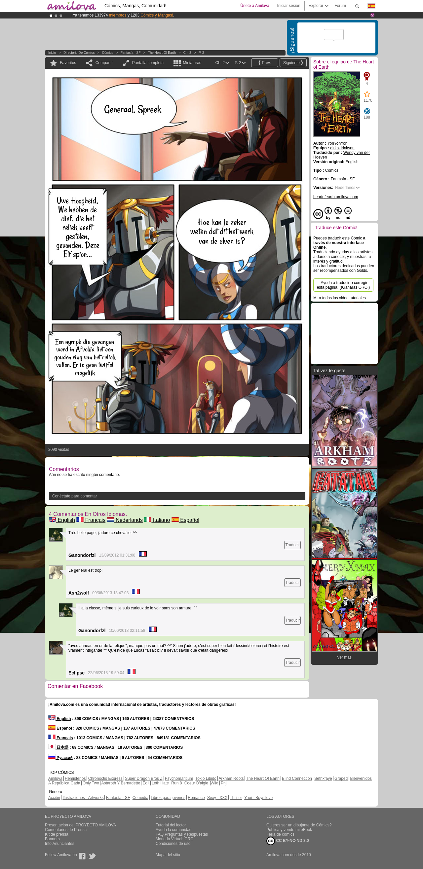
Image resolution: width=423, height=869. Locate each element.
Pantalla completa (148, 62)
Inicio (52, 52)
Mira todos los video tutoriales (339, 298)
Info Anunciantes (59, 843)
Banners (52, 839)
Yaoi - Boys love (258, 797)
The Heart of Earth (162, 52)
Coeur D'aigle (197, 783)
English (62, 520)
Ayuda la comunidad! (174, 829)
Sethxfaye (323, 778)
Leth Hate (160, 783)
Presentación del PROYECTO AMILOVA (80, 825)
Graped (341, 778)
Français (90, 520)
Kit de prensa (56, 834)
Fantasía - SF (131, 52)
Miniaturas (192, 62)
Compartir (104, 62)
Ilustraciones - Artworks (82, 797)
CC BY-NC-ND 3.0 (287, 841)
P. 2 (201, 52)
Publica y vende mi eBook (289, 829)
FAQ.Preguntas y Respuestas (182, 834)
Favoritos (68, 62)
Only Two (91, 783)
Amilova (55, 778)
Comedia (140, 797)
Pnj (223, 783)
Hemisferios (75, 778)
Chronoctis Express (105, 778)
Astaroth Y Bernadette (120, 783)
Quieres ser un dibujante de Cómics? (298, 825)
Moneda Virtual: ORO (175, 839)
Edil (146, 783)
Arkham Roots (231, 778)
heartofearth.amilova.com (335, 197)
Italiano (157, 520)
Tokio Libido (205, 778)
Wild (214, 783)
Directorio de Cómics (79, 52)
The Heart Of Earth (263, 778)
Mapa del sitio (168, 854)
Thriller (236, 797)
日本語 (58, 747)
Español (185, 520)
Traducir (292, 545)
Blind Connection (297, 778)
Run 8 (176, 783)
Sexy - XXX (217, 797)
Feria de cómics (280, 834)
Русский (60, 757)
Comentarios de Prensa (66, 829)
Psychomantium (179, 778)
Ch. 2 (187, 52)
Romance (196, 797)
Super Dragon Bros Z (143, 778)
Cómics (108, 52)
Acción (54, 797)
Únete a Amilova (254, 5)
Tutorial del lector (171, 825)
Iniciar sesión (288, 5)
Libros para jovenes (168, 797)
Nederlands (125, 520)
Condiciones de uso (173, 843)
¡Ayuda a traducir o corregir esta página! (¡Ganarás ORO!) (343, 285)
